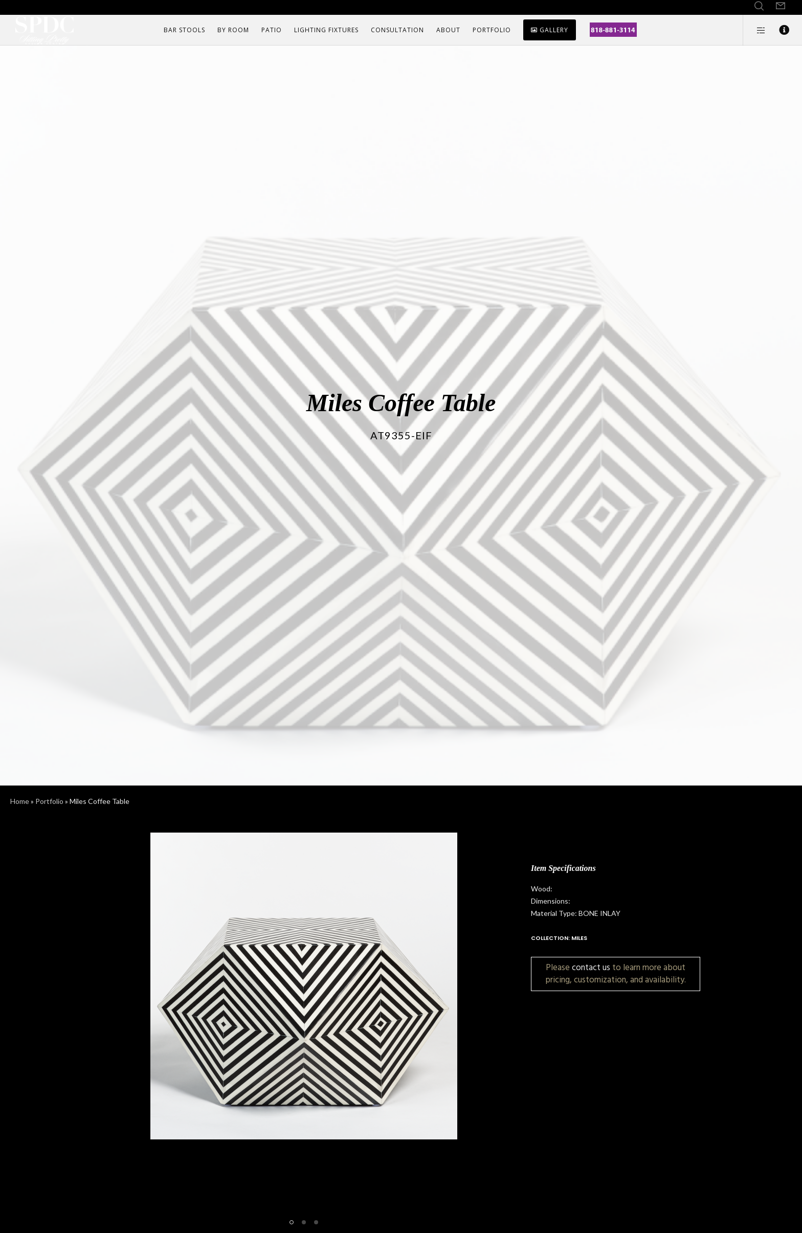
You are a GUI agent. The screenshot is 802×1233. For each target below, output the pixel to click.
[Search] (759, 6)
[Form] (780, 6)
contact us (591, 967)
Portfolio (49, 801)
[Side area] (754, 30)
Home (19, 801)
